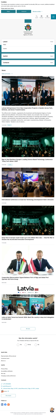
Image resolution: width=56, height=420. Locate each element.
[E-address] (4, 391)
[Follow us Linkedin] (2, 404)
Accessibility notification (7, 371)
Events (9, 125)
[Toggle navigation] (53, 16)
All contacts (8, 395)
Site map (3, 373)
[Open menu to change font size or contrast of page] (47, 17)
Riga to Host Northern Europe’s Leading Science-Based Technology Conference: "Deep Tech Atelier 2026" (27, 160)
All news (28, 328)
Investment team (5, 358)
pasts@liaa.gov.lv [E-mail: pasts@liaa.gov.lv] (7, 386)
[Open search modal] (37, 17)
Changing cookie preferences (8, 375)
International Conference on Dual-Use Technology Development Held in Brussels (28, 200)
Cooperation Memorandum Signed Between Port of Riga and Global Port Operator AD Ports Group (25, 278)
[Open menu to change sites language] (41, 17)
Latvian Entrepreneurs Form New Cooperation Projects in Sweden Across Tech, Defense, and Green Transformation (27, 109)
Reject (8, 11)
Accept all (24, 11)
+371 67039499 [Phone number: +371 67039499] (7, 384)
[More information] (8, 391)
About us (3, 360)
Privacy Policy (4, 368)
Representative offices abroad (8, 356)
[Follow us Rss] (8, 405)
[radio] (19, 344)
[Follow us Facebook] (5, 404)
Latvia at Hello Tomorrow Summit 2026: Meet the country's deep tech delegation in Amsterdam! (28, 318)
